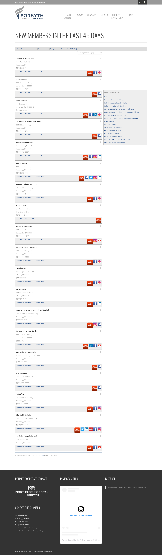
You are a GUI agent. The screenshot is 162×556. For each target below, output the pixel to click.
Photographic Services (112, 133)
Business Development (116, 17)
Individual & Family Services (115, 106)
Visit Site (28, 72)
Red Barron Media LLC (24, 226)
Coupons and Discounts (59, 49)
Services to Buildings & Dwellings (117, 139)
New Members (43, 49)
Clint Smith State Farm (24, 415)
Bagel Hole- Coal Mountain (26, 352)
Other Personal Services (113, 127)
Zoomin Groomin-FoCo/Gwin (26, 247)
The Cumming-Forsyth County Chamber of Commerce (126, 487)
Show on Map (39, 72)
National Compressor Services (27, 331)
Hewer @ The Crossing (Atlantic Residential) (32, 310)
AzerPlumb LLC (21, 373)
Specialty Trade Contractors (114, 142)
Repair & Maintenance (113, 136)
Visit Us (104, 15)
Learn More (20, 72)
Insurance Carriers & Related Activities (119, 109)
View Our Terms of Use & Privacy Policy (29, 531)
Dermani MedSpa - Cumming (26, 184)
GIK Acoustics (21, 289)
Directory (91, 15)
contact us (40, 455)
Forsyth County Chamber (71, 540)
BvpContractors (21, 205)
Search (19, 49)
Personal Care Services (113, 130)
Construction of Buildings (114, 100)
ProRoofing (20, 394)
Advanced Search (30, 49)
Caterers (107, 97)
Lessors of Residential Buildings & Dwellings (121, 112)
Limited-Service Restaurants (115, 115)
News (131, 15)
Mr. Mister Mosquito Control (26, 436)
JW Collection (21, 268)
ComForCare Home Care (24, 142)
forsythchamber (87, 540)
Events (80, 15)
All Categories (75, 49)
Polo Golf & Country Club (25, 58)
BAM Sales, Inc (21, 163)
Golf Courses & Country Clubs (115, 103)
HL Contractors (21, 100)
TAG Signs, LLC (21, 79)
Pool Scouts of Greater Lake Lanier (28, 121)
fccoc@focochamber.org (28, 528)
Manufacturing (110, 124)
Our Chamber (67, 17)
